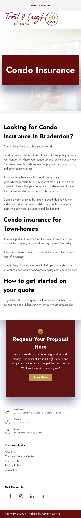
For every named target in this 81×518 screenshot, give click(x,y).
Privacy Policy (13, 465)
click (62, 300)
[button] (40, 377)
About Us (10, 452)
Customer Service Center (19, 456)
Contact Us (11, 470)
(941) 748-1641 (21, 422)
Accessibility (12, 461)
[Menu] (74, 20)
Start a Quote (40, 5)
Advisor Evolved (51, 514)
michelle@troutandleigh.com (28, 432)
